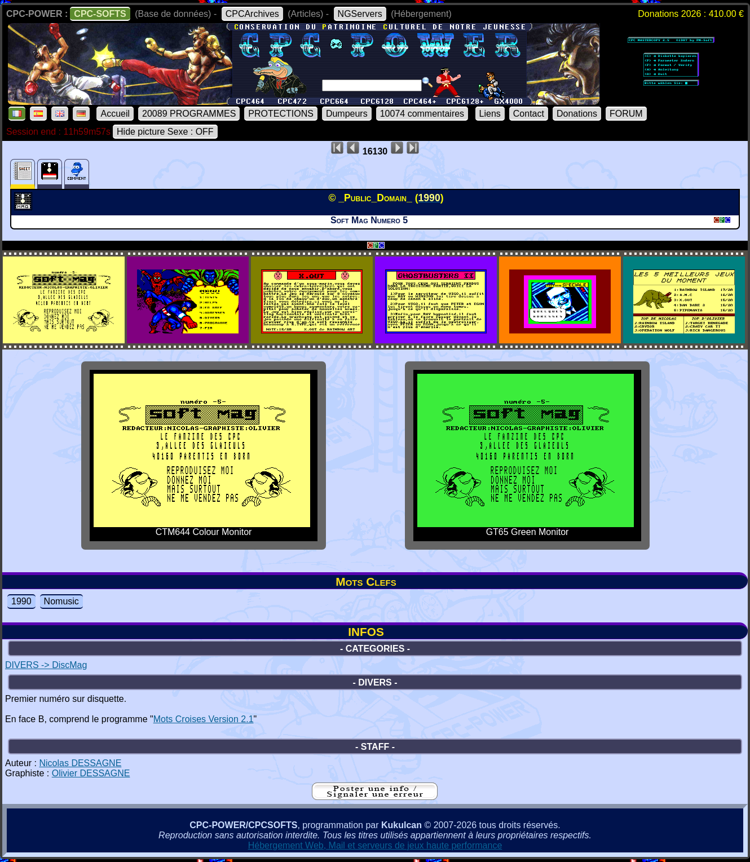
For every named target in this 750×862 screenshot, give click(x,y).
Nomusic (61, 601)
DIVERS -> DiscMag (46, 665)
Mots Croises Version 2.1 (203, 719)
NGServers (360, 14)
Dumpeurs (347, 113)
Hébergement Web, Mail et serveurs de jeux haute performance (375, 845)
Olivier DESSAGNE (91, 773)
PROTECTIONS (281, 113)
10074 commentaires (422, 113)
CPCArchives (252, 14)
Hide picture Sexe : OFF (165, 131)
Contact (528, 113)
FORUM (626, 113)
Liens (490, 113)
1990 (21, 601)
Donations (577, 113)
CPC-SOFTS (100, 14)
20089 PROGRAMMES (189, 113)
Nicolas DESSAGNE (80, 763)
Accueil (115, 113)
